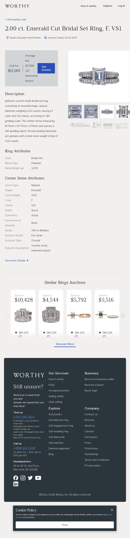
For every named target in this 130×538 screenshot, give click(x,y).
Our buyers (91, 437)
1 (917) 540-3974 (24, 416)
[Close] (112, 510)
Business (91, 373)
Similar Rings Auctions (65, 282)
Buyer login (91, 390)
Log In (121, 5)
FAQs (52, 384)
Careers (89, 431)
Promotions (91, 448)
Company (92, 408)
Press (88, 442)
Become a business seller (99, 379)
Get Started (46, 68)
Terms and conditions (97, 459)
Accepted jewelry (59, 390)
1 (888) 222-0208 (24, 447)
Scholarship (91, 454)
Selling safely (56, 396)
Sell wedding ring (58, 431)
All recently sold (15, 19)
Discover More (65, 344)
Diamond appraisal (59, 448)
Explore (54, 408)
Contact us (91, 414)
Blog (51, 454)
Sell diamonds (57, 437)
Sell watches (56, 442)
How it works (88, 6)
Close (65, 524)
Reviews (89, 420)
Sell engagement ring (61, 425)
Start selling (55, 401)
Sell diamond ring (58, 420)
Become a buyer (94, 384)
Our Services (59, 373)
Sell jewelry (55, 414)
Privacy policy (93, 465)
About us (90, 425)
